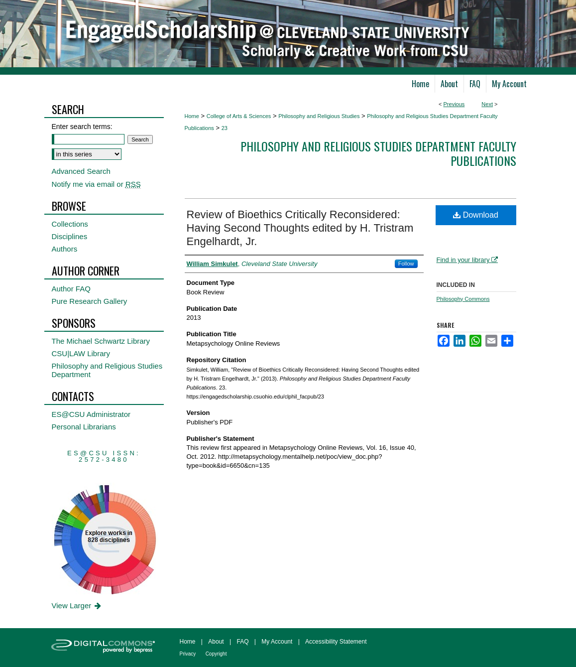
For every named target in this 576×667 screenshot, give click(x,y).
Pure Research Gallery (89, 301)
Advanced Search (81, 171)
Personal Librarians (84, 426)
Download (475, 215)
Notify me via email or (96, 184)
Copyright (216, 654)
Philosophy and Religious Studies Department (107, 370)
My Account (276, 641)
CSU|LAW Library (81, 353)
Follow (406, 264)
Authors (65, 249)
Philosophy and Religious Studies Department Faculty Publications (378, 153)
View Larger (77, 605)
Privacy (188, 654)
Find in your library (467, 260)
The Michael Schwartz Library (101, 341)
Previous (454, 104)
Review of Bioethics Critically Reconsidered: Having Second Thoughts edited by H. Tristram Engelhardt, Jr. (300, 228)
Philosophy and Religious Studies (318, 116)
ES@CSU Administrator (91, 414)
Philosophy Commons (463, 299)
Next (487, 104)
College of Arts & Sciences (239, 116)
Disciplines (70, 236)
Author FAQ (71, 288)
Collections (70, 224)
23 (225, 128)
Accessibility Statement (335, 641)
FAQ (242, 641)
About (216, 641)
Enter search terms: (82, 127)
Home (192, 116)
